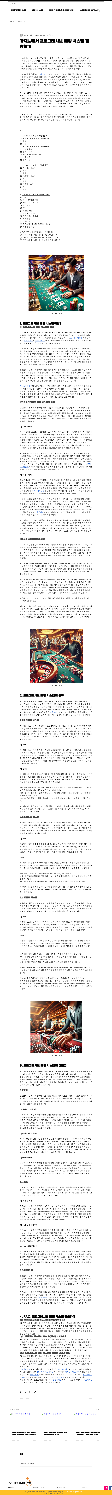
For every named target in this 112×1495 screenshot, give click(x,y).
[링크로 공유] (35, 1392)
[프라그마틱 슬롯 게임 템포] (88, 1421)
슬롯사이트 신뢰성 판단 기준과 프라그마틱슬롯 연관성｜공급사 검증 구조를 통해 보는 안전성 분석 (23, 1434)
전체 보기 (99, 1409)
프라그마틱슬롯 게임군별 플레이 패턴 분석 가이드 (55, 1434)
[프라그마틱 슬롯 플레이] (56, 1421)
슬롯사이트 (21, 21)
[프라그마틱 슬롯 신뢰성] (24, 1421)
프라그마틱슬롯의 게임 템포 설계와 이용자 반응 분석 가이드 (88, 1434)
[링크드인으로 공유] (30, 1392)
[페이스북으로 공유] (21, 1392)
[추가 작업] (91, 35)
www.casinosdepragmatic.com (73, 1492)
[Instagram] (106, 1488)
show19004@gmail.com (55, 1493)
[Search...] (56, 4)
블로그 (12, 21)
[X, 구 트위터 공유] (25, 1392)
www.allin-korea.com (38, 1492)
